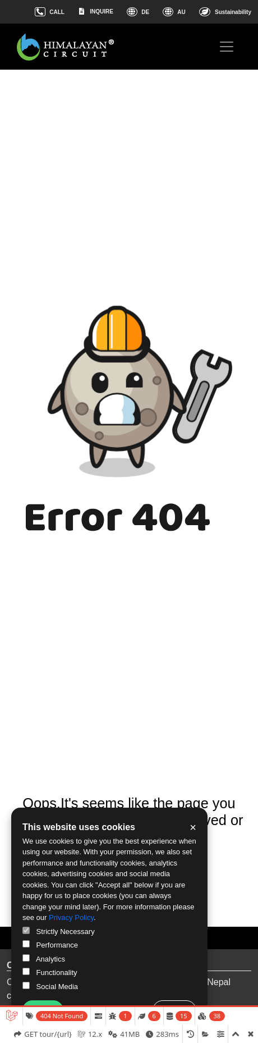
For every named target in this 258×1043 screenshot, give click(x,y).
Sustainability (225, 11)
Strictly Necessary (58, 931)
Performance (50, 944)
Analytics (43, 958)
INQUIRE (95, 11)
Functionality (49, 972)
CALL (49, 11)
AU (174, 11)
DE (138, 11)
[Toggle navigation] (226, 46)
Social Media (50, 986)
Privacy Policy (71, 917)
